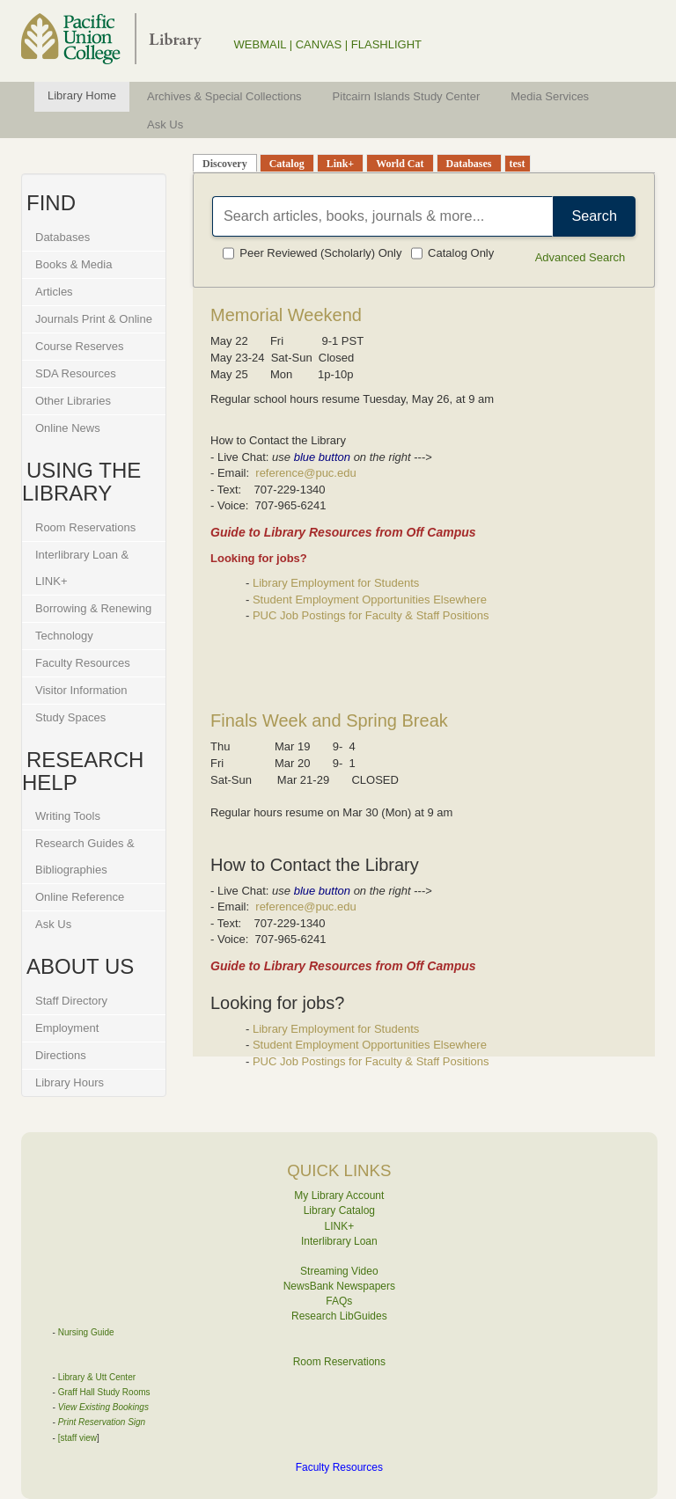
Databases (62, 237)
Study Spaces (70, 717)
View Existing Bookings (103, 1407)
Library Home (82, 95)
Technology (64, 635)
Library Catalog (339, 1210)
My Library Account (339, 1195)
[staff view (77, 1438)
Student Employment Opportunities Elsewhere (370, 599)
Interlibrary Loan (339, 1241)
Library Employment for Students (336, 582)
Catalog (287, 163)
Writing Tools (67, 816)
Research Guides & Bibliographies (85, 856)
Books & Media (73, 264)
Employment (67, 1028)
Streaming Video (339, 1271)
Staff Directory (71, 1000)
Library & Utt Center (97, 1377)
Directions (60, 1055)
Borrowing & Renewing (93, 608)
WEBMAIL (260, 44)
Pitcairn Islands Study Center (407, 96)
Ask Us (165, 124)
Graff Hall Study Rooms (104, 1392)
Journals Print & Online (93, 318)
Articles (54, 291)
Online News (67, 428)
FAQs (339, 1301)
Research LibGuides (339, 1316)
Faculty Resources (82, 662)
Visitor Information (81, 690)
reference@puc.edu (305, 472)
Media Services (550, 96)
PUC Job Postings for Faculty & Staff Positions (371, 615)
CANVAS (319, 44)
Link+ (341, 163)
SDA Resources (75, 373)
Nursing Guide (86, 1332)
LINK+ (340, 1226)
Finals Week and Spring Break (329, 720)
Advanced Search (580, 257)
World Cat (399, 163)
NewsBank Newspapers (339, 1286)
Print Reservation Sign (102, 1422)
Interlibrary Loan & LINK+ (82, 568)
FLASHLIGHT (386, 44)
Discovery (224, 163)
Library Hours (69, 1082)
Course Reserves (79, 346)
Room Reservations (85, 527)
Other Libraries (73, 400)
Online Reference (79, 896)
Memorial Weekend (286, 315)
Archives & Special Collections (224, 96)
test (517, 163)
